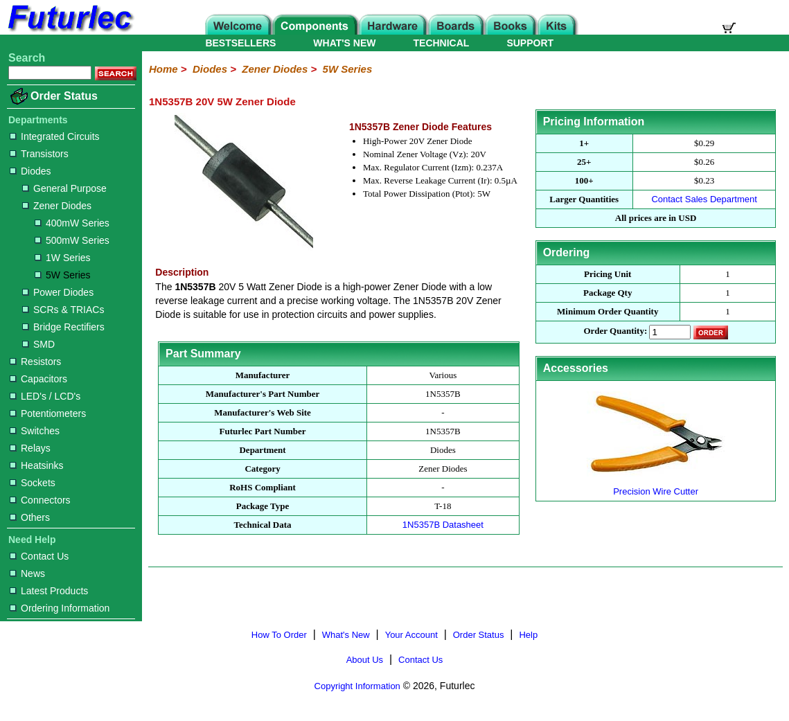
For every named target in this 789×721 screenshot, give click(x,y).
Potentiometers (48, 413)
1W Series (63, 257)
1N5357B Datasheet (443, 524)
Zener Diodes (56, 205)
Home (163, 69)
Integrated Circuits (55, 136)
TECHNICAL (442, 42)
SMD (38, 344)
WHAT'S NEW (344, 42)
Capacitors (38, 378)
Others (30, 517)
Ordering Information (59, 608)
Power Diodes (58, 292)
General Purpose (64, 188)
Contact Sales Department (703, 199)
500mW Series (72, 240)
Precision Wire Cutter (656, 486)
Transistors (39, 153)
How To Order (279, 635)
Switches (35, 430)
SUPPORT (529, 42)
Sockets (32, 482)
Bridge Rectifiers (63, 326)
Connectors (40, 500)
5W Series (63, 275)
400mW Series (72, 223)
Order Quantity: (615, 331)
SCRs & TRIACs (63, 309)
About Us (364, 660)
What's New (346, 635)
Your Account (411, 635)
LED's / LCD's (45, 396)
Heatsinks (36, 465)
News (27, 573)
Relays (30, 448)
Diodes (30, 171)
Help (528, 635)
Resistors (35, 361)
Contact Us (39, 556)
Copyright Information (357, 686)
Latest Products (49, 590)
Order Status (64, 96)
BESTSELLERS (240, 42)
